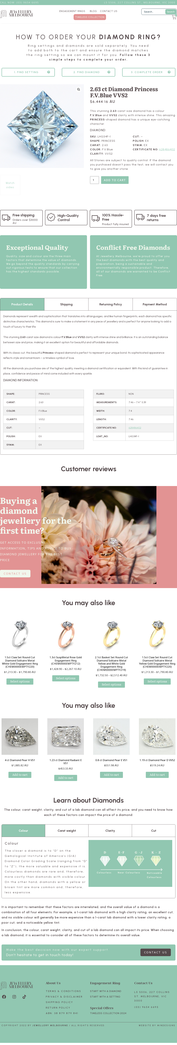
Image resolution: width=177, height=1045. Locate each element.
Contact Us (143, 988)
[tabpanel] (88, 388)
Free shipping (23, 220)
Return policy (58, 1013)
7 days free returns (156, 223)
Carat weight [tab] (67, 836)
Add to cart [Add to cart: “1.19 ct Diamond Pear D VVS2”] (157, 780)
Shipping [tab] (66, 310)
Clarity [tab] (110, 836)
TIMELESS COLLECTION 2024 (108, 1018)
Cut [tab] (153, 836)
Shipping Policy (59, 1007)
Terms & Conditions (63, 996)
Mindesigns (166, 1031)
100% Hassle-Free (113, 222)
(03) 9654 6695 (146, 1012)
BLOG (93, 11)
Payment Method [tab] (155, 310)
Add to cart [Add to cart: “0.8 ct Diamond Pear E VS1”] (111, 780)
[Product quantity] (94, 185)
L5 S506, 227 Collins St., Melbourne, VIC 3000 (139, 2)
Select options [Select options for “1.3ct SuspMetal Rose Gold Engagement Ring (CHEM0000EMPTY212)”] (65, 683)
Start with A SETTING (105, 1002)
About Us (53, 988)
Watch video (10, 190)
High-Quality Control (68, 223)
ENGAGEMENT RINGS (73, 11)
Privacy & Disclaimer (64, 1002)
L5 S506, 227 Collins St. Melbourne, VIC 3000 (152, 1001)
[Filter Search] (159, 12)
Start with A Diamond (105, 996)
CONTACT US (108, 11)
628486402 (167, 154)
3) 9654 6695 (29, 2)
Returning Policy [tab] (110, 310)
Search (171, 11)
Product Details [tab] (22, 310)
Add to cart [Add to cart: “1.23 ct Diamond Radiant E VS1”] (65, 783)
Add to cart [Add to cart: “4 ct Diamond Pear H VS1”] (20, 780)
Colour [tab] (23, 836)
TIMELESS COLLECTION (89, 17)
